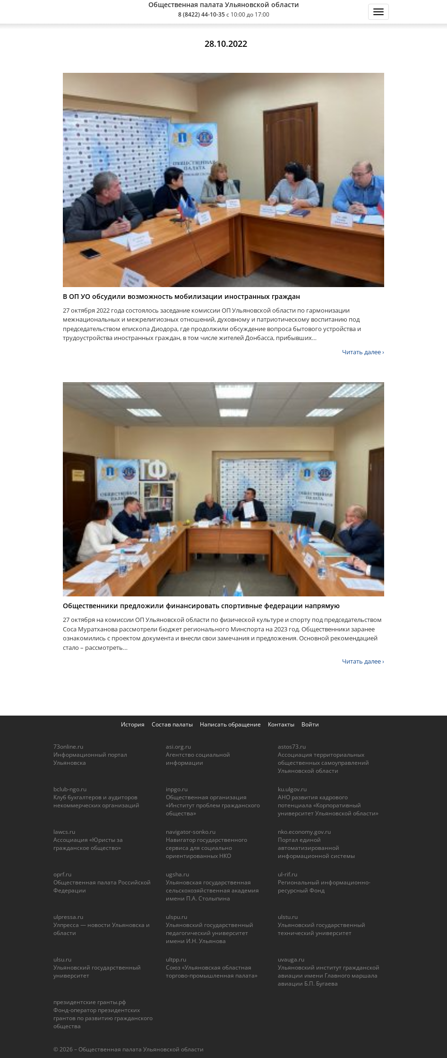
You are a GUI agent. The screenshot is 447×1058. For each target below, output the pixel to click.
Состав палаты (172, 724)
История (133, 724)
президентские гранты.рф (89, 1002)
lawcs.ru (64, 832)
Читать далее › (363, 352)
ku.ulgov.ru (292, 789)
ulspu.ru (176, 917)
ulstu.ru (288, 917)
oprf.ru (62, 874)
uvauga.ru (291, 959)
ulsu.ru (62, 959)
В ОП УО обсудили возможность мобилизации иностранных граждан (181, 296)
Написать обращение (230, 724)
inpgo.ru (177, 789)
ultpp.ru (176, 959)
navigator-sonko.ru (190, 832)
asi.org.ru (178, 747)
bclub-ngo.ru (69, 789)
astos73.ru (292, 747)
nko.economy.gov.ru (304, 832)
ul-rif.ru (287, 874)
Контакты (281, 724)
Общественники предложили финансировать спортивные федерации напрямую (201, 605)
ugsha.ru (177, 874)
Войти (310, 724)
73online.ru (68, 747)
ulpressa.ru (68, 917)
